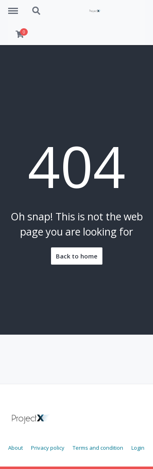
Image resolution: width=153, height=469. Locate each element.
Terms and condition (98, 447)
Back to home (77, 256)
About (15, 447)
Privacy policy (47, 447)
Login (137, 447)
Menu (16, 6)
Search (37, 11)
